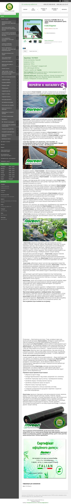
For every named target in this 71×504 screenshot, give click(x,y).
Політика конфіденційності (43, 502)
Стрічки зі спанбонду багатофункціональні (7, 44)
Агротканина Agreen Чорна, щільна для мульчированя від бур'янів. (9, 29)
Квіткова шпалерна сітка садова (7, 54)
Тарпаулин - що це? (5, 161)
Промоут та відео (44, 9)
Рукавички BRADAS (6, 82)
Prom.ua (42, 500)
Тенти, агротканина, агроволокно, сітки (6, 58)
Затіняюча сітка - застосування (8, 158)
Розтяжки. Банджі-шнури (7, 116)
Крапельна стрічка (6, 138)
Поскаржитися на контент (32, 502)
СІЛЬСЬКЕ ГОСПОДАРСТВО (8, 129)
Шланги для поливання (7, 61)
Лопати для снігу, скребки (8, 105)
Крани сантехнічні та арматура (7, 108)
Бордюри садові (5, 85)
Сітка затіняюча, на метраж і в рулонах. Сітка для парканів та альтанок (9, 34)
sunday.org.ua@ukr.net (6, 206)
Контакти (64, 9)
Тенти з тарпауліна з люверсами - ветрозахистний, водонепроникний (9, 49)
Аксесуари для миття (6, 99)
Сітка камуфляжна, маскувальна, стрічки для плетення (8, 39)
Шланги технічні (5, 68)
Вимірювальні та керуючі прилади (8, 112)
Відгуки (2, 147)
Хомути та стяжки (6, 93)
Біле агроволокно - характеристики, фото (6, 155)
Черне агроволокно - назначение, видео (6, 150)
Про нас (2, 144)
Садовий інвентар (6, 91)
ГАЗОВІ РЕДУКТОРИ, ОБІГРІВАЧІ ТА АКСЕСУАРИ (9, 125)
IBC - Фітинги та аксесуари (8, 122)
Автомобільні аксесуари (7, 102)
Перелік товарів (4, 19)
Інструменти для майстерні (8, 131)
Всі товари (33, 9)
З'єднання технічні (6, 96)
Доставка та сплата (5, 141)
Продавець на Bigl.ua (35, 501)
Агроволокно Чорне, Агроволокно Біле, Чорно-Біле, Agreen (9, 23)
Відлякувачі (4, 119)
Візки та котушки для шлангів (8, 76)
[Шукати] (17, 14)
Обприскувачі (5, 88)
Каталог (25, 9)
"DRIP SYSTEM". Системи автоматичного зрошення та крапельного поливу (8, 73)
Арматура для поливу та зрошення (7, 65)
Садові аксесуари (6, 79)
